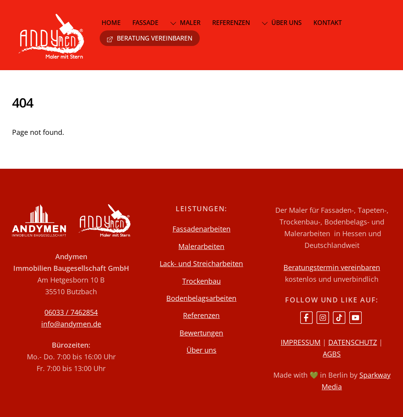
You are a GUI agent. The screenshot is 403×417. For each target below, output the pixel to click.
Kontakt (327, 22)
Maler (185, 22)
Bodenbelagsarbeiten (201, 298)
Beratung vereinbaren (149, 38)
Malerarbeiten (201, 246)
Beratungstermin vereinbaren (331, 267)
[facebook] (306, 317)
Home (111, 22)
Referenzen (231, 22)
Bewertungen (201, 332)
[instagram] (323, 317)
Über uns (282, 22)
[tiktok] (339, 317)
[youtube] (355, 317)
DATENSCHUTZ (352, 342)
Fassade (145, 22)
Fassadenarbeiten (201, 228)
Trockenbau (201, 281)
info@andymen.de (71, 324)
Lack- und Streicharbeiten (201, 263)
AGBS (332, 354)
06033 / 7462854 (71, 312)
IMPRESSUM (300, 342)
